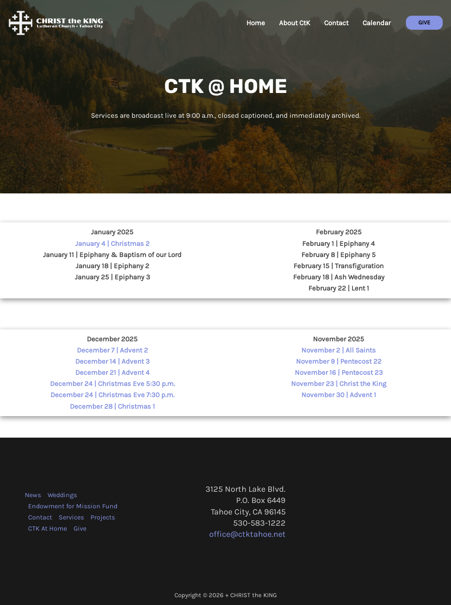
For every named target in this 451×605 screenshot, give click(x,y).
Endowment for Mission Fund (72, 506)
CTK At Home (47, 528)
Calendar (377, 23)
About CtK (294, 23)
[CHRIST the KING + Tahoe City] (55, 22)
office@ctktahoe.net (247, 534)
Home (255, 23)
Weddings (62, 495)
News (33, 495)
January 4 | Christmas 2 (112, 243)
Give (80, 528)
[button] (424, 23)
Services (71, 517)
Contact (336, 23)
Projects (103, 517)
